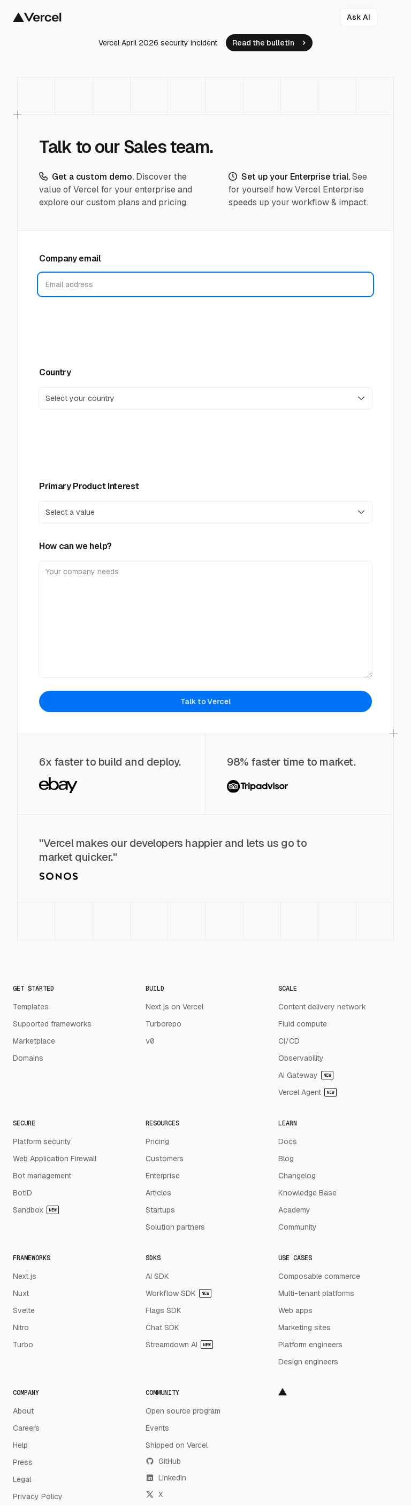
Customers (165, 1158)
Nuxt (21, 1293)
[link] (269, 42)
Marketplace (34, 1041)
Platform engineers (310, 1344)
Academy (294, 1210)
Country (55, 372)
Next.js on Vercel (174, 1007)
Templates (31, 1007)
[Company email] (205, 284)
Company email (70, 258)
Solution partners (175, 1227)
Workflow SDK (178, 1293)
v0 (150, 1041)
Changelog (297, 1175)
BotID (22, 1193)
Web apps (295, 1310)
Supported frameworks (52, 1024)
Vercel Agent (307, 1092)
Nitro (21, 1327)
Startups (160, 1210)
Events (157, 1428)
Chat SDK (162, 1327)
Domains (28, 1058)
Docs (287, 1141)
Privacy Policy (38, 1496)
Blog (286, 1158)
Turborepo (163, 1024)
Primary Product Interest (89, 486)
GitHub (163, 1461)
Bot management (42, 1175)
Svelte (24, 1310)
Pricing (157, 1141)
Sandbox (36, 1210)
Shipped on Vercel (177, 1445)
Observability (301, 1058)
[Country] (205, 398)
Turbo (23, 1344)
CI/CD (289, 1041)
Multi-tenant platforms (316, 1293)
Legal (22, 1479)
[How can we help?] (205, 619)
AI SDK (157, 1276)
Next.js (24, 1276)
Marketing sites (304, 1327)
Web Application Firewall (54, 1158)
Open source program (183, 1411)
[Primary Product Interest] (205, 512)
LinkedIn (166, 1478)
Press (23, 1462)
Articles (158, 1193)
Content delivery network (322, 1007)
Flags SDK (163, 1310)
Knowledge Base (307, 1193)
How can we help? (75, 546)
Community (297, 1227)
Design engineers (308, 1362)
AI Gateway (305, 1075)
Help (20, 1445)
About (23, 1411)
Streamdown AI (179, 1344)
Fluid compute (302, 1024)
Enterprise (163, 1175)
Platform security (42, 1141)
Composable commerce (319, 1276)
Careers (26, 1428)
